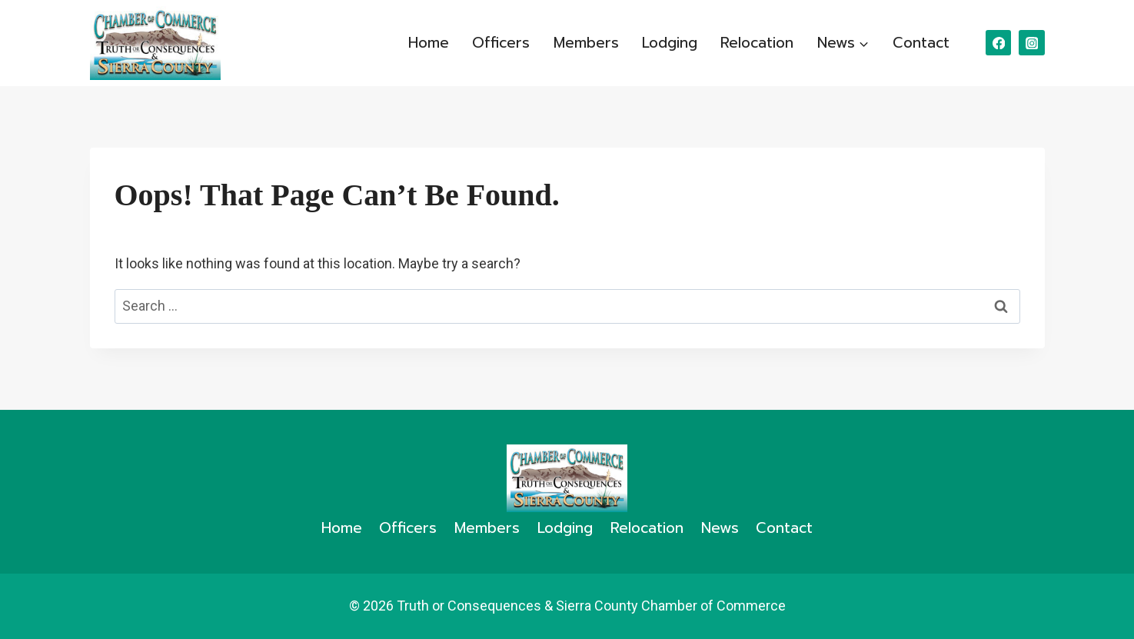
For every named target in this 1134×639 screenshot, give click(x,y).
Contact (921, 43)
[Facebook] (998, 42)
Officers (501, 43)
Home (428, 43)
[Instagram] (1031, 42)
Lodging (669, 43)
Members (586, 43)
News (720, 528)
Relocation (756, 43)
